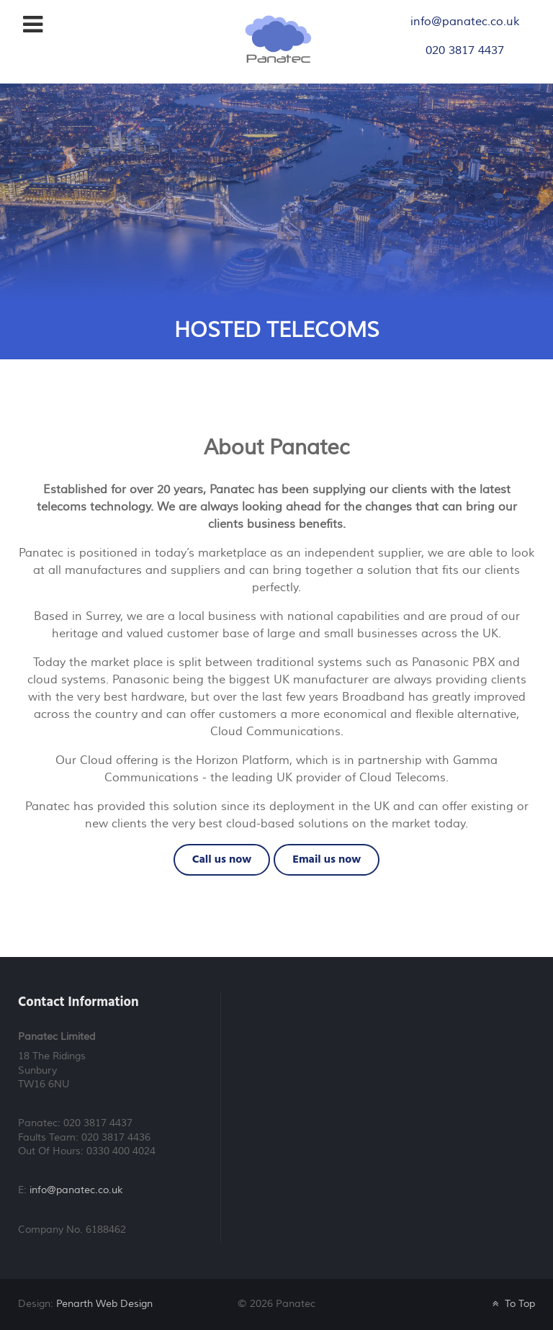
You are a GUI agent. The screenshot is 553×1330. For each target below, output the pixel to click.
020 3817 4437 (465, 50)
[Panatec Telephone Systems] (278, 38)
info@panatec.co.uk (464, 21)
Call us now (221, 859)
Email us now (326, 859)
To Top (512, 1304)
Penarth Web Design (104, 1304)
